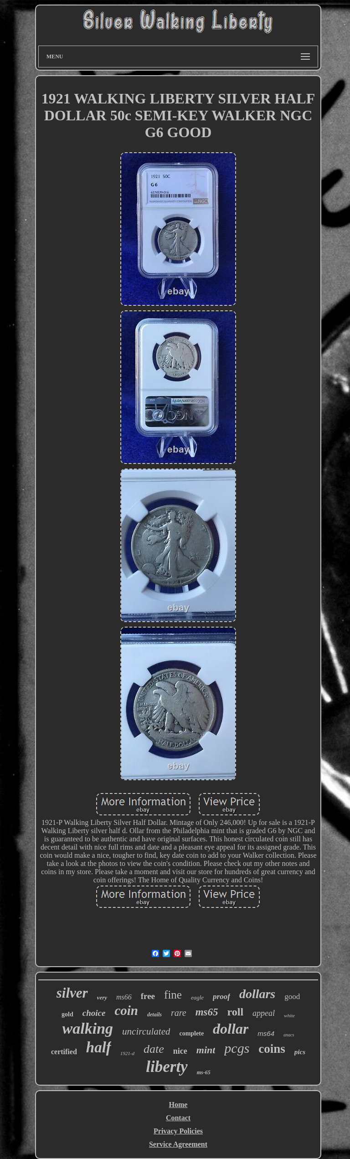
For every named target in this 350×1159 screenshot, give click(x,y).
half (98, 1047)
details (154, 1014)
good (292, 996)
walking (87, 1028)
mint (206, 1050)
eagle (197, 997)
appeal (263, 1013)
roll (235, 1012)
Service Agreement (178, 1144)
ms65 (207, 1012)
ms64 (265, 1033)
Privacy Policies (178, 1131)
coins (271, 1049)
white (289, 1015)
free (148, 996)
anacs (288, 1034)
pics (299, 1052)
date (154, 1049)
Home (178, 1104)
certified (64, 1052)
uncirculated (146, 1031)
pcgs (236, 1048)
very (102, 997)
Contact (178, 1118)
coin (126, 1010)
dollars (257, 994)
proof (221, 996)
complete (191, 1033)
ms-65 (204, 1072)
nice (180, 1051)
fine (173, 995)
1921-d (127, 1053)
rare (178, 1013)
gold (67, 1014)
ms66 (124, 997)
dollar (230, 1028)
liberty (166, 1067)
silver (72, 993)
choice (94, 1013)
